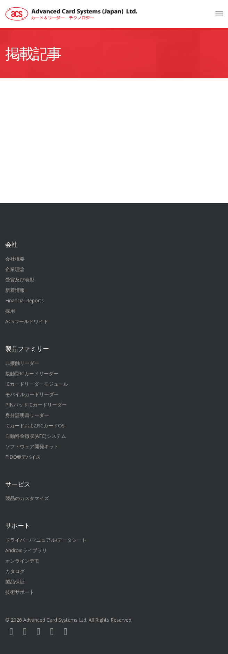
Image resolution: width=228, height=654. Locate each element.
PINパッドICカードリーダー (36, 404)
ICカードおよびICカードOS (35, 425)
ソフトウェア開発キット (32, 446)
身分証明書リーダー (27, 415)
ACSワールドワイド (26, 321)
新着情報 (15, 290)
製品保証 (15, 581)
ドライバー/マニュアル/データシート (46, 540)
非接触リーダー (22, 363)
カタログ (15, 571)
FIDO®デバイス (23, 456)
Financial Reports (24, 300)
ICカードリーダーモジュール (36, 384)
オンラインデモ (22, 560)
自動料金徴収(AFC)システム (35, 436)
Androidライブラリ (26, 550)
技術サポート (19, 592)
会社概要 (15, 258)
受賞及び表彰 (19, 279)
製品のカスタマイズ (27, 498)
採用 (10, 311)
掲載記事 (33, 54)
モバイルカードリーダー (32, 394)
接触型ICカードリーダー (31, 373)
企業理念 (15, 269)
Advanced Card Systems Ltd (54, 619)
